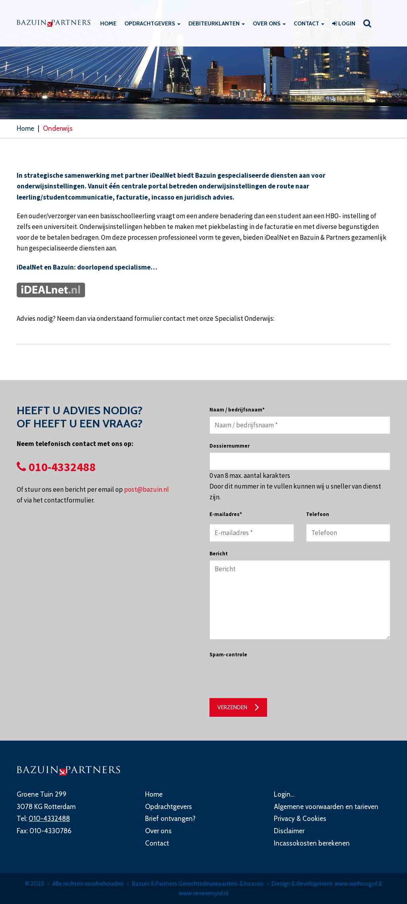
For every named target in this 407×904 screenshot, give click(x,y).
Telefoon (317, 514)
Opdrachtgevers (152, 23)
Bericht (218, 553)
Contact (309, 23)
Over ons (269, 23)
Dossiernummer (229, 445)
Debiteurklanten (216, 23)
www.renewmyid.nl (203, 893)
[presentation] (269, 676)
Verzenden (232, 707)
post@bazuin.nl (146, 489)
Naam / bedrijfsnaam (237, 409)
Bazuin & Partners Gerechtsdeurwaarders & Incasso (198, 883)
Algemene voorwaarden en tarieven (326, 807)
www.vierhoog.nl (356, 883)
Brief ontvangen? (170, 819)
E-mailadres (225, 514)
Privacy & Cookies (300, 819)
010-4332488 (56, 466)
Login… (284, 794)
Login (343, 23)
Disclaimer (289, 831)
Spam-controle (228, 654)
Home (108, 23)
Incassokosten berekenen (312, 843)
